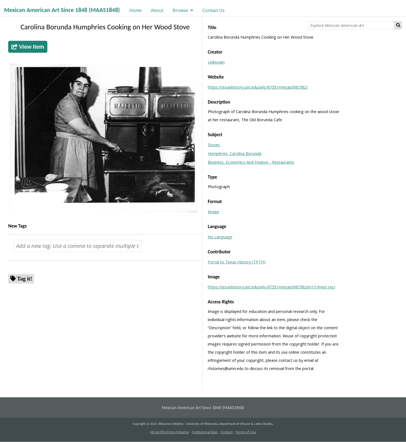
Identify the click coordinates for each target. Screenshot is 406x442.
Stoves (214, 144)
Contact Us (213, 10)
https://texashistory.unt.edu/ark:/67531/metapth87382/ (258, 87)
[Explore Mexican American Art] (352, 25)
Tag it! (24, 278)
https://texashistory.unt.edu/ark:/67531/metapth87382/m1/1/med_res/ (271, 287)
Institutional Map (205, 432)
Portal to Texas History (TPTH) (236, 261)
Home (135, 10)
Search (398, 25)
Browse (180, 10)
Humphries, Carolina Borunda (234, 153)
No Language (220, 236)
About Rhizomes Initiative (169, 432)
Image (213, 211)
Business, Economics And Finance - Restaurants (251, 162)
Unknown (216, 62)
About (157, 10)
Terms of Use (245, 432)
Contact (227, 432)
